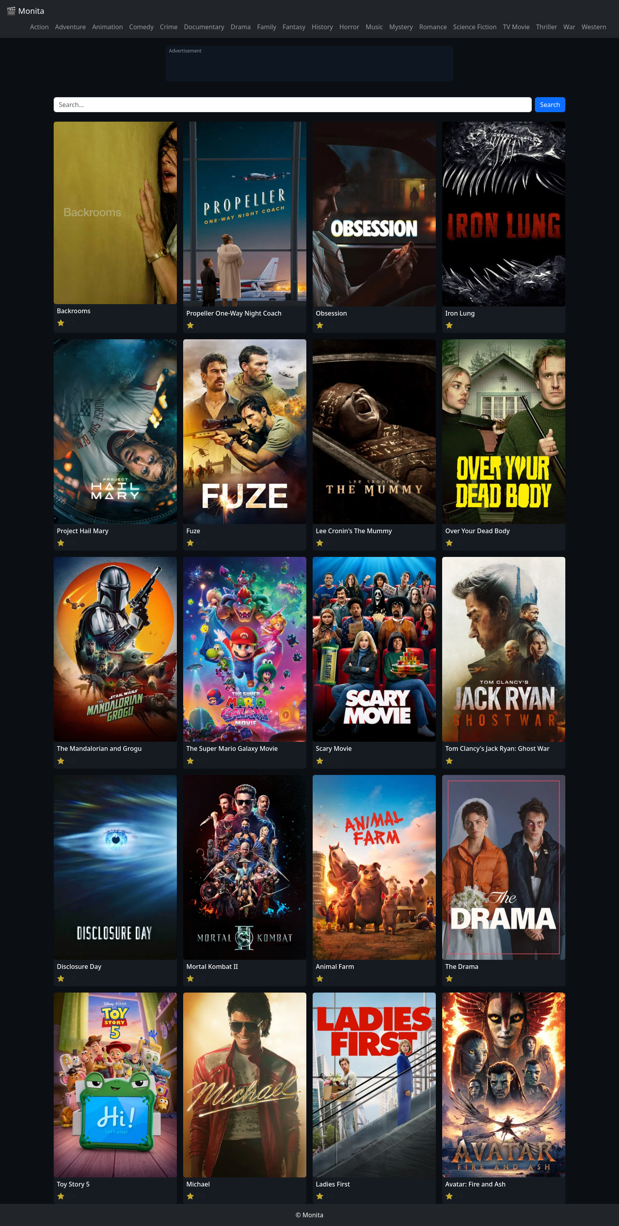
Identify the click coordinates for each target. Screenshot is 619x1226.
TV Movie (516, 27)
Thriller (546, 27)
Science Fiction (475, 27)
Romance (433, 27)
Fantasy (294, 27)
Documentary (204, 27)
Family (266, 27)
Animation (107, 27)
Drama (241, 27)
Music (374, 27)
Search (550, 104)
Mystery (401, 27)
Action (39, 27)
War (569, 27)
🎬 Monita (25, 11)
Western (593, 27)
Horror (349, 27)
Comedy (141, 27)
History (322, 27)
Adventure (70, 27)
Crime (169, 27)
